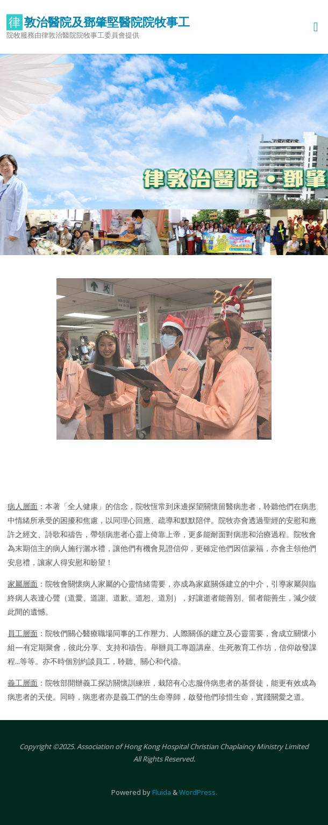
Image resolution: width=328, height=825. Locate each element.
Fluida (161, 792)
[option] (164, 154)
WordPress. (198, 792)
